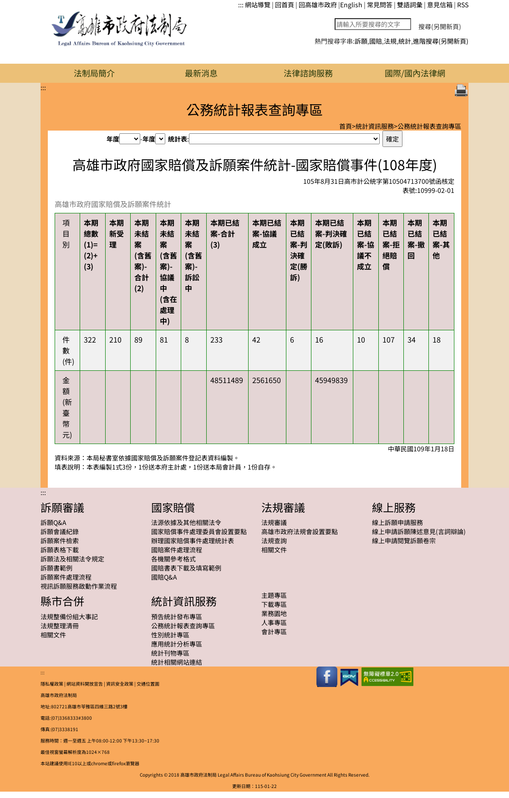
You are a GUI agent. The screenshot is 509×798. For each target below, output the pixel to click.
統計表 (177, 138)
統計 (404, 40)
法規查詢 (274, 540)
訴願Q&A (53, 522)
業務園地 (274, 613)
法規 (390, 40)
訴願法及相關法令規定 (72, 558)
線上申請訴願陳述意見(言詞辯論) (419, 531)
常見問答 (379, 4)
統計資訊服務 (375, 126)
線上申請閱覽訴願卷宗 (404, 540)
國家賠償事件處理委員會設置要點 (199, 531)
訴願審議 (62, 507)
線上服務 (394, 507)
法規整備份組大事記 (69, 616)
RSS (462, 4)
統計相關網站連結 (176, 662)
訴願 (361, 40)
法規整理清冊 (60, 625)
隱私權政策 (52, 683)
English (351, 4)
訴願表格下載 (60, 549)
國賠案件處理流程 (176, 549)
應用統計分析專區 (176, 643)
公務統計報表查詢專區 (429, 126)
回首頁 (284, 4)
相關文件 (274, 549)
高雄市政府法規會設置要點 (299, 531)
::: (241, 4)
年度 (113, 138)
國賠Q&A (164, 576)
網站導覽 (257, 4)
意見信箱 (440, 4)
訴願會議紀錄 (60, 531)
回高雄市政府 (318, 4)
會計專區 (274, 631)
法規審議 (283, 507)
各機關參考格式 (173, 558)
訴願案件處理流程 (66, 576)
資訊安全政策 (119, 683)
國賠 (375, 40)
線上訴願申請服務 (397, 522)
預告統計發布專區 (176, 616)
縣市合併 (62, 601)
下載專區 (274, 604)
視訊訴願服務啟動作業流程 (79, 586)
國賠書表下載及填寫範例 (186, 567)
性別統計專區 (170, 634)
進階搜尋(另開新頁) (440, 40)
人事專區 (274, 622)
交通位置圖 (148, 683)
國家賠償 (173, 507)
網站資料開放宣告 (84, 683)
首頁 (345, 126)
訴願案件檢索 (60, 540)
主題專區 (274, 595)
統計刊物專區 (170, 652)
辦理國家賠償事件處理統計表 (192, 540)
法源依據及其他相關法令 (186, 522)
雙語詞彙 (409, 4)
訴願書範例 (56, 567)
